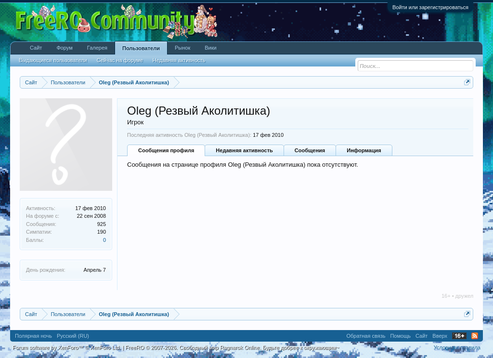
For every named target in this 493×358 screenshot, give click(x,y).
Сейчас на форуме (120, 60)
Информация (364, 150)
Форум (64, 48)
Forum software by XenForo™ (67, 347)
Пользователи (141, 48)
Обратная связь (365, 336)
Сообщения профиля (166, 150)
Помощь (400, 336)
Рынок (182, 48)
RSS (474, 335)
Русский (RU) (73, 336)
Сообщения (310, 150)
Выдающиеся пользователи (53, 60)
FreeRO (232, 347)
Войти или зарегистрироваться (430, 7)
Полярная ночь (33, 336)
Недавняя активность (244, 150)
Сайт (36, 48)
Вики (210, 48)
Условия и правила (457, 347)
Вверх (439, 336)
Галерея (97, 48)
